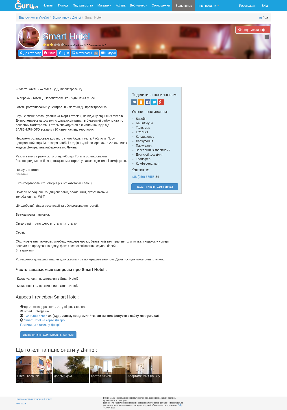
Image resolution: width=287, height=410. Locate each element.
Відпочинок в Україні (34, 17)
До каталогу (30, 53)
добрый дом (63, 376)
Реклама (21, 403)
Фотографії (85, 53)
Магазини (104, 5)
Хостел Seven (101, 376)
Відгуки (108, 53)
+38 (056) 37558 (142, 176)
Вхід (265, 5)
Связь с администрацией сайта (34, 399)
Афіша (120, 5)
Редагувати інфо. (252, 30)
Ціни (64, 53)
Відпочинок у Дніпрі (67, 17)
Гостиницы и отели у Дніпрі (40, 324)
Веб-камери (138, 5)
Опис (49, 53)
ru (260, 17)
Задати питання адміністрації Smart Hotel (48, 334)
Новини (48, 5)
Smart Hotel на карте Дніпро (44, 320)
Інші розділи (208, 5)
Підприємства (83, 5)
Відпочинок (184, 5)
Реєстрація (247, 5)
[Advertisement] (99, 71)
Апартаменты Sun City (144, 376)
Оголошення (161, 5)
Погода (63, 5)
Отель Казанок (28, 376)
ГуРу (180, 405)
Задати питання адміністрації (155, 186)
